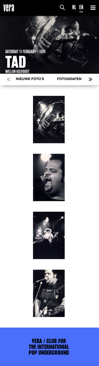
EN (81, 7)
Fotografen (69, 79)
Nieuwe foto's (30, 79)
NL (74, 7)
